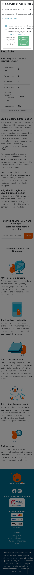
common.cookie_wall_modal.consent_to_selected (10, 41)
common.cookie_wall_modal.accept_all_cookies (23, 41)
